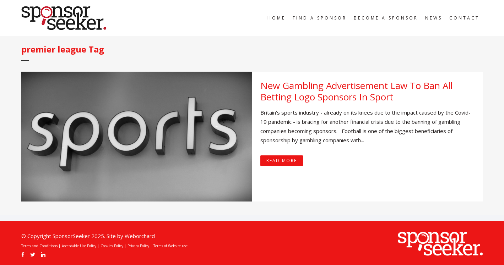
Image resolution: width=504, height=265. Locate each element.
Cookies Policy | (113, 245)
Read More (281, 161)
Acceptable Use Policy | (80, 245)
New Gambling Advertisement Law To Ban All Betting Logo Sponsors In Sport (356, 91)
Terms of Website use (170, 245)
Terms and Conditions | (40, 245)
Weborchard (140, 235)
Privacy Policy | (140, 245)
